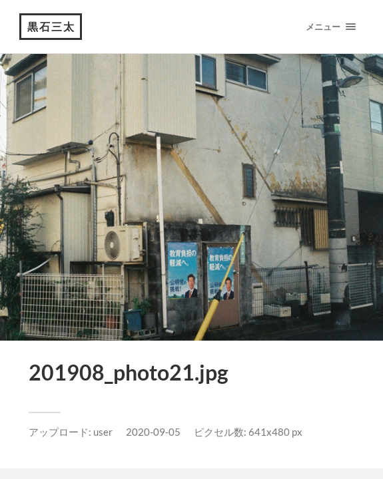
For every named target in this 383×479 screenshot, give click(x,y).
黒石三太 (51, 26)
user (103, 432)
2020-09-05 (153, 432)
